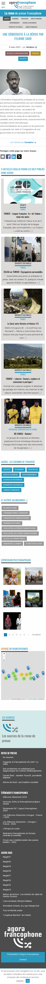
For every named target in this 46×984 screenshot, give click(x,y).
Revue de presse (9, 753)
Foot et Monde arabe (12, 910)
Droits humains (36, 18)
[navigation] (3, 5)
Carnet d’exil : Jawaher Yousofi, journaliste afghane (22, 776)
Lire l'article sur (23, 142)
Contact (23, 959)
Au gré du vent (10, 508)
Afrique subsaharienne (17, 53)
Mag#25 (7, 885)
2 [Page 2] (9, 635)
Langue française (31, 27)
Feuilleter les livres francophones (20, 533)
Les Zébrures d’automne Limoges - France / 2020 (22, 816)
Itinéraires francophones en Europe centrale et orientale (19, 834)
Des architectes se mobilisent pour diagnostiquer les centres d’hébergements (22, 769)
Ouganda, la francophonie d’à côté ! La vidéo (20, 763)
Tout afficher (36, 635)
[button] (16, 670)
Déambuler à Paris (11, 523)
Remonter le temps (12, 544)
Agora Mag (6, 852)
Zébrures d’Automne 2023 (15, 797)
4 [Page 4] (16, 635)
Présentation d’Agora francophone (23, 954)
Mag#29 (7, 866)
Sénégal (35, 53)
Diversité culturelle (16, 27)
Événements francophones (14, 792)
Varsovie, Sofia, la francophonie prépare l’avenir (21, 802)
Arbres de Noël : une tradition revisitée (20, 782)
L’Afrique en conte (11, 828)
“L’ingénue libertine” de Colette (17, 915)
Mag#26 (7, 880)
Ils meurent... (8, 757)
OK (27, 981)
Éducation (24, 18)
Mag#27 (7, 875)
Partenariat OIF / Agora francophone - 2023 (20, 809)
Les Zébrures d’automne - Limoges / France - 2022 (20, 823)
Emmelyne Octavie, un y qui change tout (21, 905)
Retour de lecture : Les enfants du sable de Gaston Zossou (22, 895)
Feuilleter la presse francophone (19, 528)
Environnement (14, 23)
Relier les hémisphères (14, 539)
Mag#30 (7, 861)
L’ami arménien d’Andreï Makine (17, 901)
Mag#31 (7, 857)
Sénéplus (31, 47)
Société (6, 18)
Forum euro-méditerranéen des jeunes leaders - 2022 (20, 841)
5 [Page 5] (20, 635)
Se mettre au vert (34, 544)
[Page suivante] (28, 634)
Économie (15, 18)
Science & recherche (29, 23)
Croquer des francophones (16, 518)
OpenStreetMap (32, 699)
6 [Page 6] (24, 635)
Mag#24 (7, 889)
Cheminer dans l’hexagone (15, 513)
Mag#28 (7, 871)
